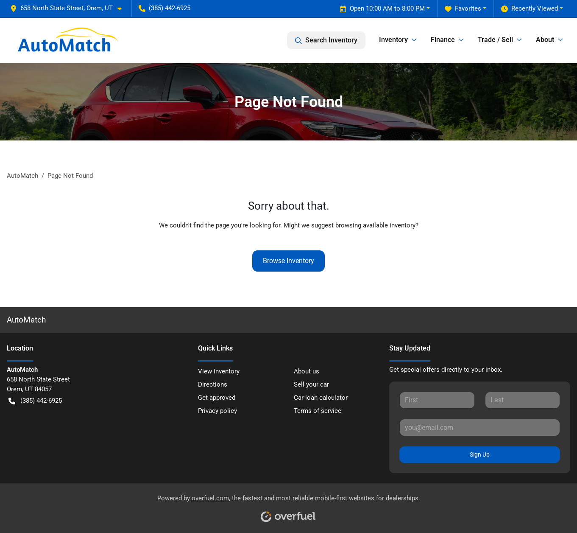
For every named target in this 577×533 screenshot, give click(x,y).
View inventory (219, 371)
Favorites (463, 9)
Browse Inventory (288, 261)
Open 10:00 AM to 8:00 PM (382, 9)
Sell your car (311, 384)
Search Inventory (326, 40)
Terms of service (317, 411)
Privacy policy (217, 411)
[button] (69, 8)
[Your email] (479, 427)
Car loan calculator (321, 397)
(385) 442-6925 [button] (164, 8)
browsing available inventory (375, 225)
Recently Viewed (529, 9)
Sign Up (480, 454)
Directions (212, 384)
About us (306, 371)
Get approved (216, 397)
